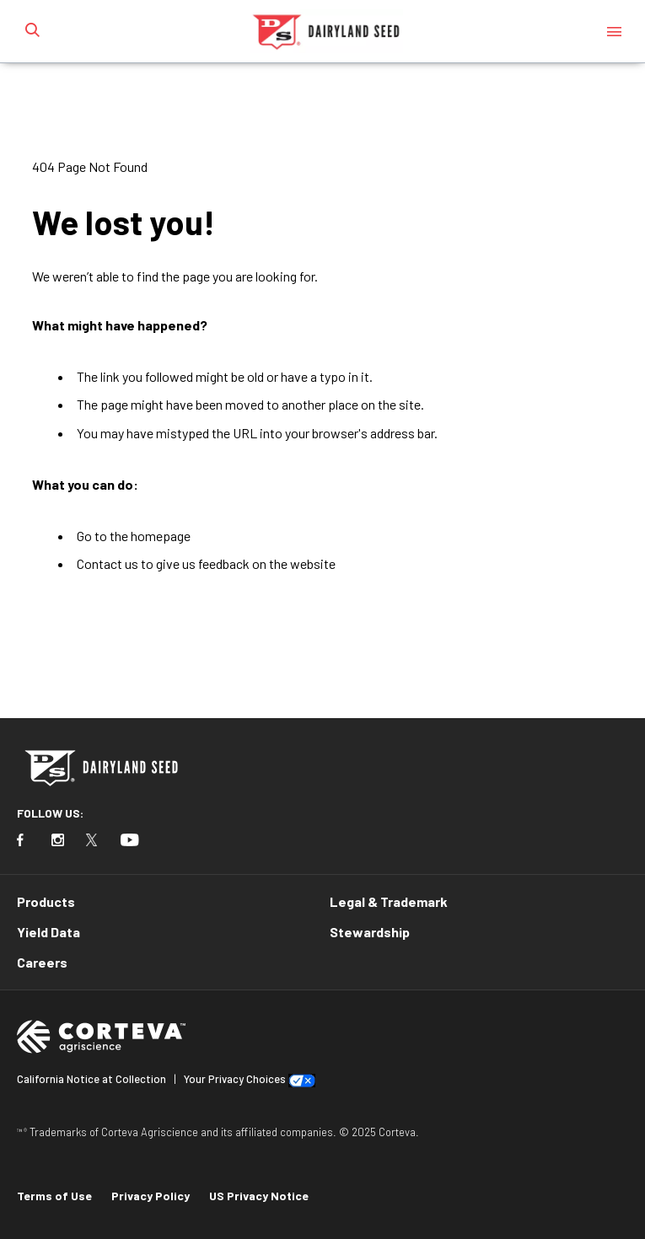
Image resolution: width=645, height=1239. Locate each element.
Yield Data (48, 932)
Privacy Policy (150, 1195)
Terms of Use (54, 1195)
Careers (42, 962)
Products (46, 901)
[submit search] (32, 31)
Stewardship (370, 932)
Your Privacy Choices (235, 1079)
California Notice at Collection (91, 1079)
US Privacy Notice (259, 1195)
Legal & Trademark (389, 901)
